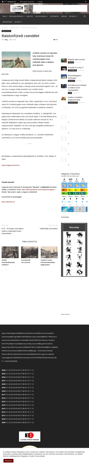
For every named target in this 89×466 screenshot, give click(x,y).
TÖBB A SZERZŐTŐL (29, 242)
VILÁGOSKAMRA (41, 16)
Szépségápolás (8, 358)
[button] (84, 16)
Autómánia (7, 337)
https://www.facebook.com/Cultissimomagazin (38, 189)
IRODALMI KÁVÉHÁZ (17, 16)
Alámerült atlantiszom (29, 333)
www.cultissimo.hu (8, 202)
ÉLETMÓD (73, 16)
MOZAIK (18, 22)
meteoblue (65, 217)
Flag (6, 39)
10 (28, 373)
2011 (3, 415)
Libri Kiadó (15, 344)
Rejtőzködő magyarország (43, 354)
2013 (3, 408)
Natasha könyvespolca (11, 351)
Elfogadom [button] (8, 461)
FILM (5, 16)
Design (15, 337)
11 (30, 377)
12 (33, 377)
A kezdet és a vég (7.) (76, 67)
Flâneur (53, 337)
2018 (3, 391)
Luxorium (34, 344)
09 (26, 370)
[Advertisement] (60, 8)
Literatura (71, 81)
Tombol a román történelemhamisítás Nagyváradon (48, 262)
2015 (3, 401)
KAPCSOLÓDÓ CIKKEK (11, 242)
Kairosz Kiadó (48, 340)
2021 (3, 380)
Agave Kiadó (7, 333)
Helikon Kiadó (20, 340)
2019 (3, 387)
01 (7, 377)
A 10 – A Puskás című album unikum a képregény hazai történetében (13, 231)
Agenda (16, 333)
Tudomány (51, 358)
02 (9, 377)
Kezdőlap (5, 28)
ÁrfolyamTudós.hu (65, 314)
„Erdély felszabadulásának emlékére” (8, 262)
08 (23, 373)
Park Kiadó (14, 354)
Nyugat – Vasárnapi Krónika (41, 351)
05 (16, 377)
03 (12, 370)
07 (21, 377)
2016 (3, 398)
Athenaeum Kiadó (46, 333)
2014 (3, 405)
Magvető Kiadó (45, 344)
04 (14, 370)
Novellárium (25, 351)
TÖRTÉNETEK (54, 16)
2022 (3, 377)
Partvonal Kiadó (25, 354)
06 (19, 377)
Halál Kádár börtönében (49, 229)
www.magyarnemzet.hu (11, 165)
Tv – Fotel (6, 361)
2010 (3, 419)
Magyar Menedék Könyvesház (14, 347)
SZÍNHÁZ (64, 16)
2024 (3, 370)
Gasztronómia (73, 102)
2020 (3, 384)
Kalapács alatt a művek (76, 59)
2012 (3, 412)
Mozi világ (53, 347)
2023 (3, 373)
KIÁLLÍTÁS (29, 16)
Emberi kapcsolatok (35, 337)
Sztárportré (29, 358)
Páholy (5, 354)
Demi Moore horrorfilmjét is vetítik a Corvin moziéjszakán (77, 87)
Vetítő (14, 361)
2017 (3, 394)
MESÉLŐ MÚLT (8, 22)
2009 (3, 422)
